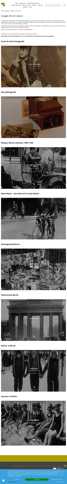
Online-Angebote (16, 5)
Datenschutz (38, 466)
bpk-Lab (24, 5)
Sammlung (22, 3)
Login (30, 7)
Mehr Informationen (57, 479)
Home (16, 3)
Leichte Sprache (57, 466)
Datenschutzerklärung (62, 481)
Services (34, 5)
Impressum (29, 466)
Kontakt (25, 7)
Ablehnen (16, 479)
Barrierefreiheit (47, 466)
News (29, 5)
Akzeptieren (37, 479)
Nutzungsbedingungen (18, 466)
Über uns (40, 5)
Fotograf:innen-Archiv (33, 3)
